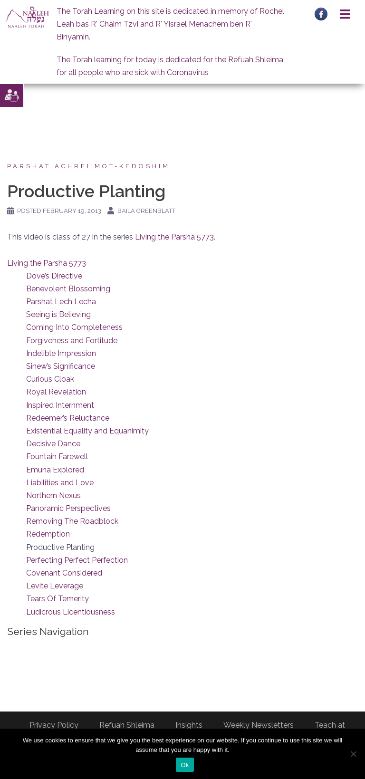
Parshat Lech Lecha (61, 301)
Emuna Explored (55, 469)
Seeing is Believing (58, 314)
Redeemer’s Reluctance (67, 418)
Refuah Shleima (126, 725)
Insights (188, 725)
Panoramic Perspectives (68, 508)
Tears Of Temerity (57, 598)
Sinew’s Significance (60, 366)
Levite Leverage (54, 585)
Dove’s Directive (54, 275)
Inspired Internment (60, 405)
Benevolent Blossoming (68, 288)
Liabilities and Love (60, 482)
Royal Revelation (56, 391)
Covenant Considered (64, 572)
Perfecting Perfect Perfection (77, 560)
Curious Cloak (50, 379)
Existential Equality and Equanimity (87, 430)
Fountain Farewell (57, 456)
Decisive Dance (53, 443)
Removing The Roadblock (72, 521)
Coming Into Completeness (74, 327)
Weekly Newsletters (258, 725)
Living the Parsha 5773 (174, 236)
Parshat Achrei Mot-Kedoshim (88, 166)
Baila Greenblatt (146, 210)
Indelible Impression (61, 353)
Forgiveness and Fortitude (71, 340)
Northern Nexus (53, 495)
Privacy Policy (53, 725)
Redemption (48, 534)
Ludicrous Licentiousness (70, 611)
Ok (185, 765)
